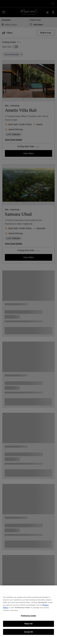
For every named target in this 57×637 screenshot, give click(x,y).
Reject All (28, 627)
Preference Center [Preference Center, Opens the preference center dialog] (28, 619)
